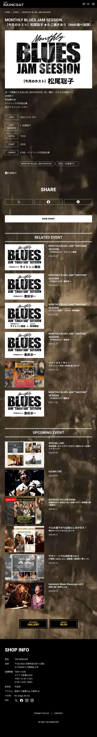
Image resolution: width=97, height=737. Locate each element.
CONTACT (58, 713)
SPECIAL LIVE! (70, 446)
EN (88, 4)
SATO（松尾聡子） (67, 163)
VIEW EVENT (48, 219)
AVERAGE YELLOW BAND (70, 502)
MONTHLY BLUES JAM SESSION (36, 163)
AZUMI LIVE (55, 471)
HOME (7, 12)
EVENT (16, 12)
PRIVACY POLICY (41, 713)
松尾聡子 (12, 173)
